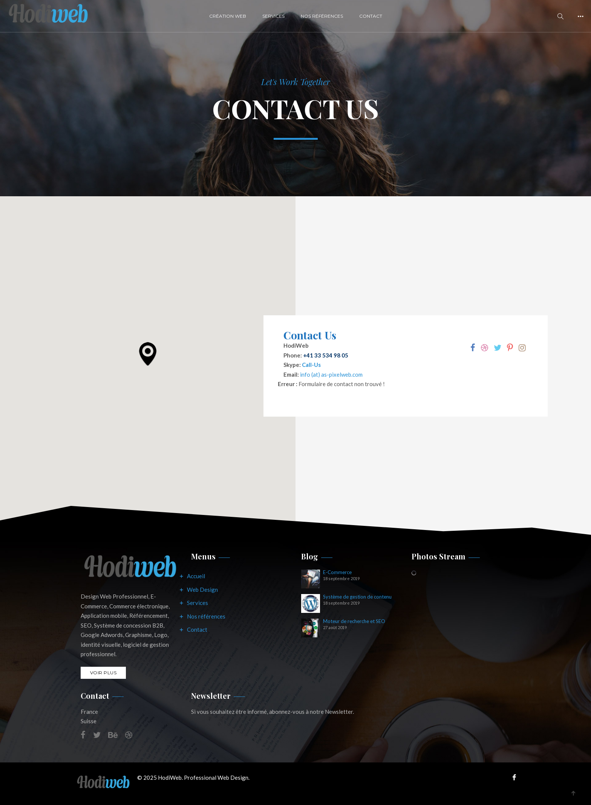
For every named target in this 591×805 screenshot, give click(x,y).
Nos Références (322, 16)
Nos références (206, 616)
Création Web (227, 16)
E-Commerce (337, 572)
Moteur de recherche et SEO (354, 621)
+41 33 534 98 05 (325, 355)
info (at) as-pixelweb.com (331, 374)
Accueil (196, 576)
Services (273, 16)
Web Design (202, 589)
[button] (148, 354)
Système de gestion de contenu (357, 597)
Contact (370, 16)
